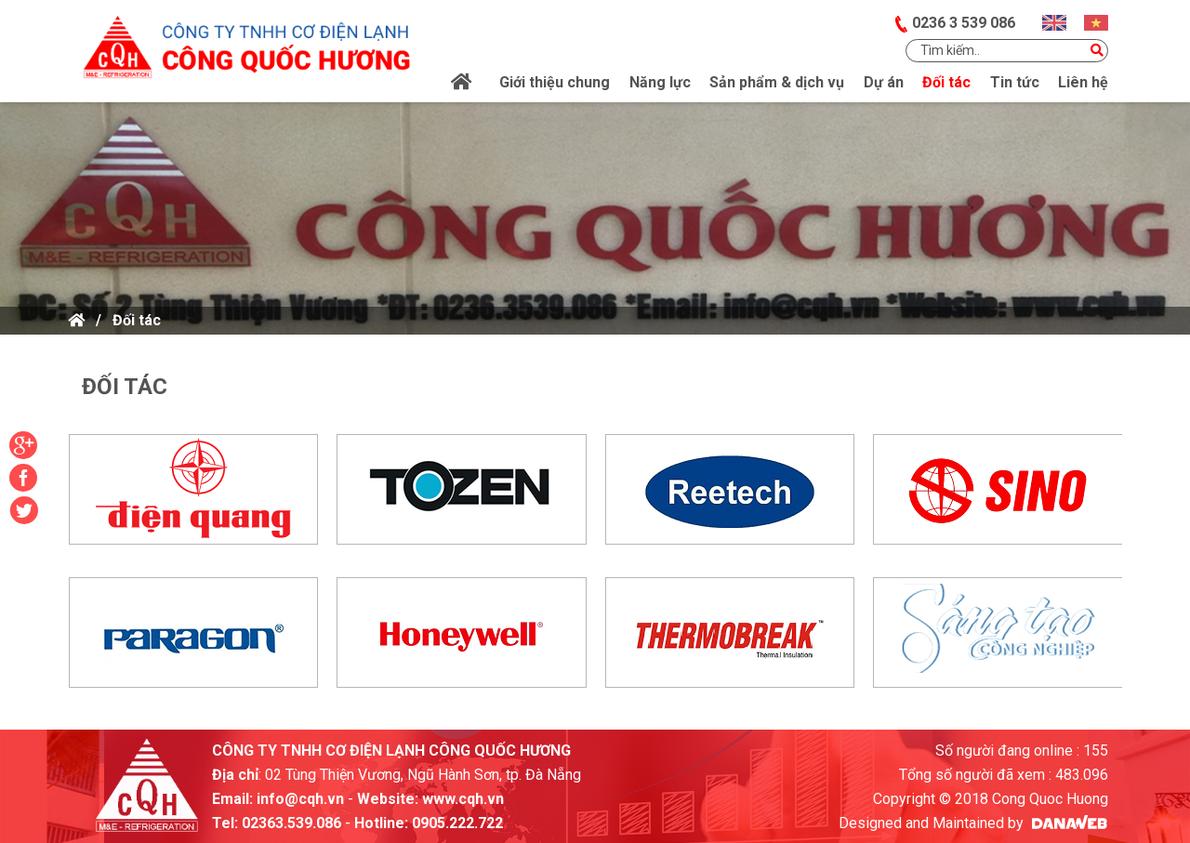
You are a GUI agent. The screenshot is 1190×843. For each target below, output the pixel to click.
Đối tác (136, 320)
